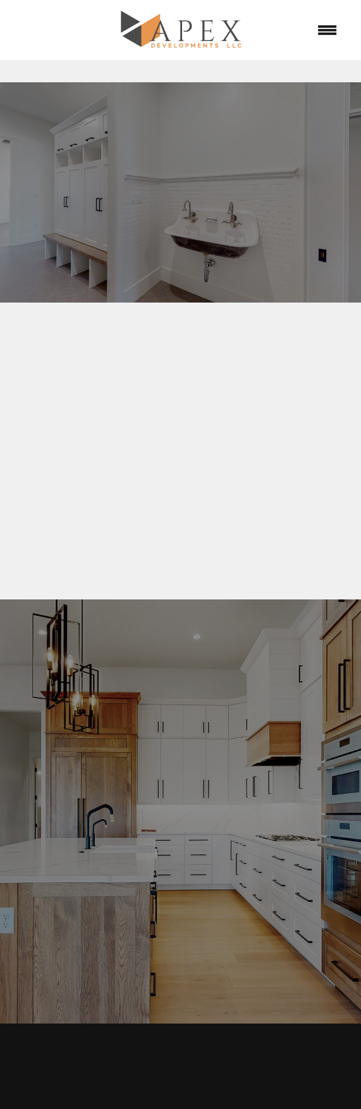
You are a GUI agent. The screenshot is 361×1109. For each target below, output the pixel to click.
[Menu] (327, 30)
